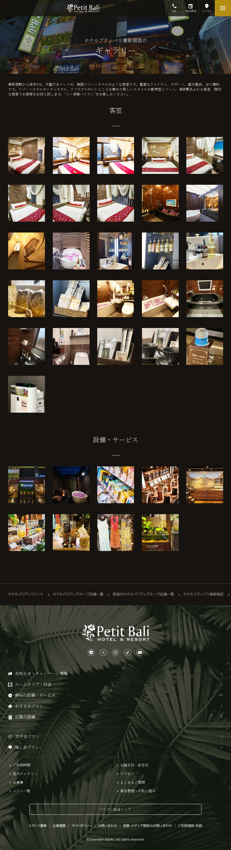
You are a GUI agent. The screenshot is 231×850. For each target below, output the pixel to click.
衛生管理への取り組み (137, 790)
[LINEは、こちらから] (91, 652)
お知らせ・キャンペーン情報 (41, 673)
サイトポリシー (82, 825)
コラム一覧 (21, 790)
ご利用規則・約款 (190, 825)
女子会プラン (27, 736)
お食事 (18, 782)
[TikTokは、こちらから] (127, 652)
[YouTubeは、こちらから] (139, 652)
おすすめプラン (29, 706)
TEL (174, 6)
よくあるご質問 (132, 782)
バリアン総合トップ (115, 809)
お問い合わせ (107, 825)
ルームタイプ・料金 (33, 684)
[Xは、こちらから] (103, 652)
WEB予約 (191, 6)
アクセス (207, 6)
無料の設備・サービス (35, 695)
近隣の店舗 (25, 717)
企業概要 (59, 825)
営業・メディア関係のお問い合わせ (147, 825)
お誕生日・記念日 (134, 765)
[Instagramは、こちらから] (115, 652)
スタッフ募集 (38, 825)
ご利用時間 (21, 765)
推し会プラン (27, 747)
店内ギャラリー (25, 773)
